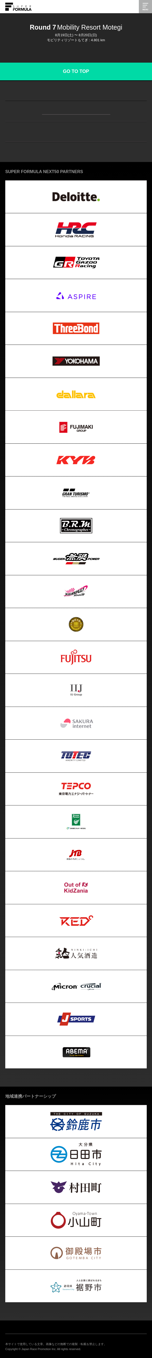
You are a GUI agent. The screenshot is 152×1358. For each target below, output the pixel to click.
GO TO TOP (76, 71)
